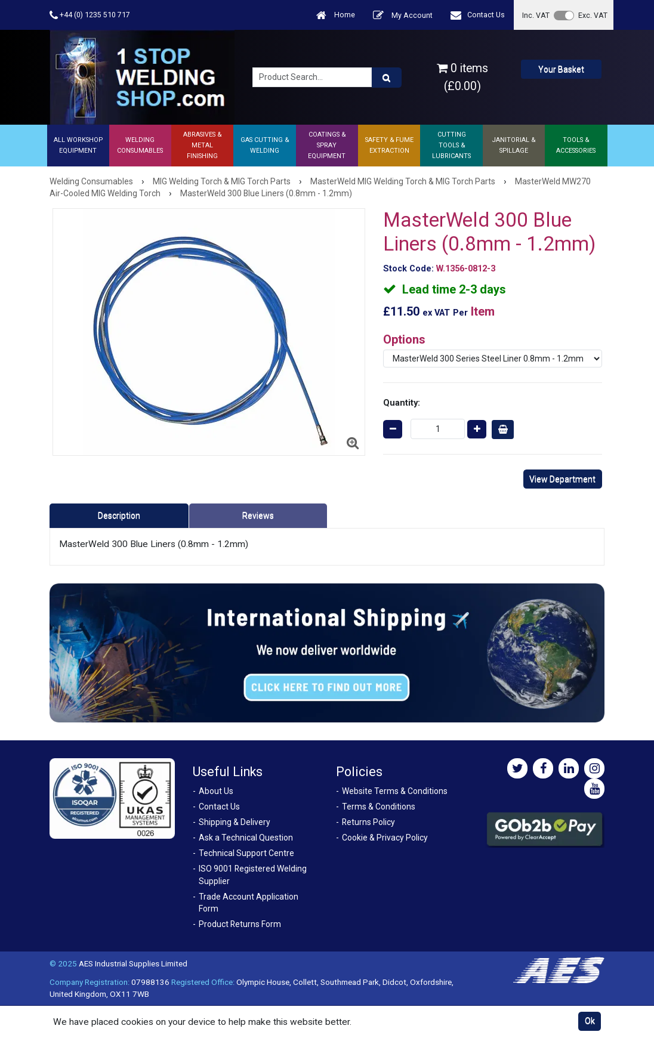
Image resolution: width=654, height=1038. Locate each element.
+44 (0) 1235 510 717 (90, 15)
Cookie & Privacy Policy (385, 837)
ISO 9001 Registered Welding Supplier (253, 875)
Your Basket (561, 69)
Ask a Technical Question (246, 837)
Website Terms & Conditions (395, 791)
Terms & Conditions (378, 806)
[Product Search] (387, 77)
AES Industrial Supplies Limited (133, 963)
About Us (216, 791)
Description (119, 515)
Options (404, 339)
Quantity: (401, 402)
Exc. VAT (592, 15)
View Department (562, 479)
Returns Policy (368, 822)
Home (335, 15)
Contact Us (478, 15)
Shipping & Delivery (234, 822)
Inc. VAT (536, 15)
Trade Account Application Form (248, 903)
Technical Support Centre (246, 853)
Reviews (258, 515)
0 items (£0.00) (462, 76)
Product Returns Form (240, 924)
